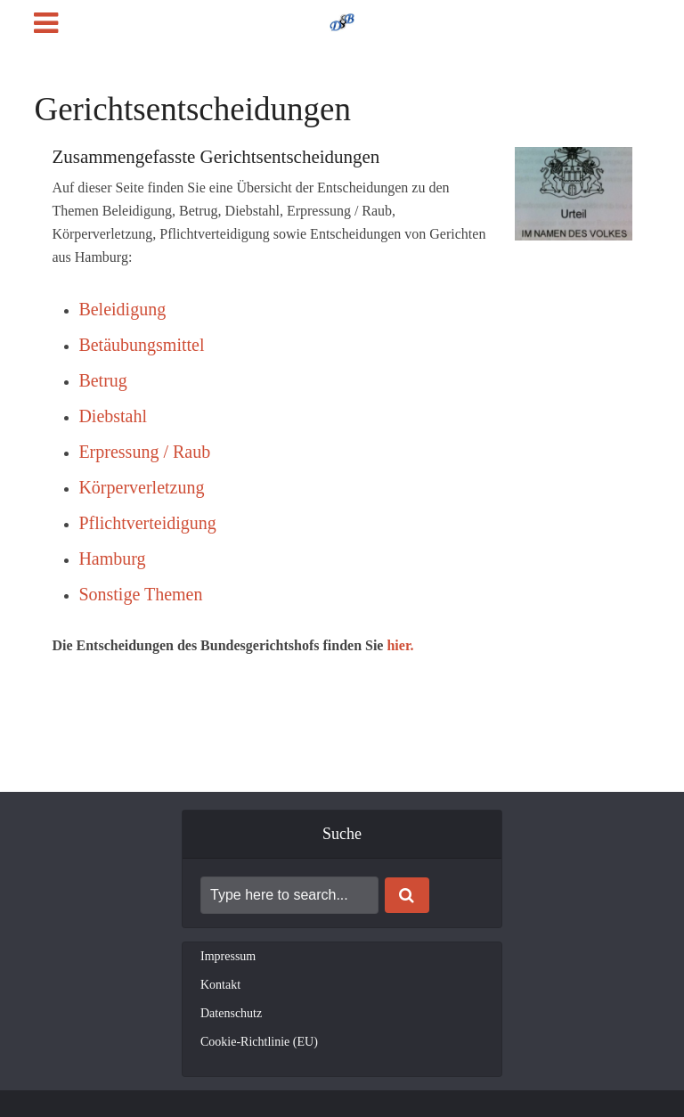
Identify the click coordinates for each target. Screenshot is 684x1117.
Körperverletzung (141, 487)
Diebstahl (112, 416)
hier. (400, 645)
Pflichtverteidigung (147, 523)
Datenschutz (231, 1013)
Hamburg (111, 558)
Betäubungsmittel (141, 345)
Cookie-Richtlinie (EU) (259, 1041)
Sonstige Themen (140, 594)
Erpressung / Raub (144, 451)
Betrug (102, 380)
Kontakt (220, 984)
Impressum (228, 956)
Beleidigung (122, 309)
